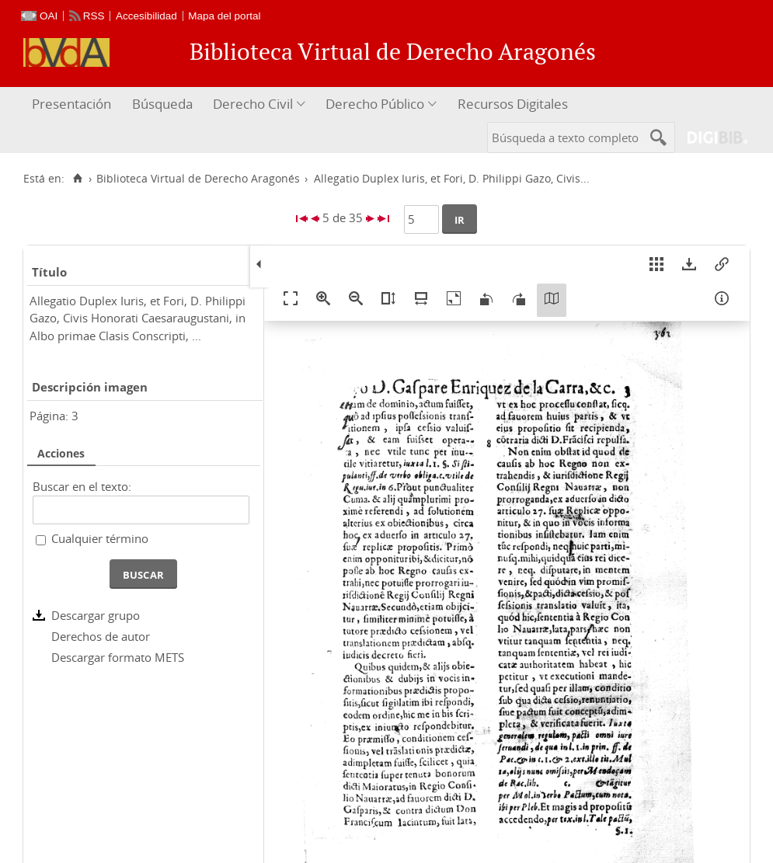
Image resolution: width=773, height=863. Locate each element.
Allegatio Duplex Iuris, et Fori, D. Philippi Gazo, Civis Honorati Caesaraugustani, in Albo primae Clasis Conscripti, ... (137, 318)
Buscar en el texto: (82, 486)
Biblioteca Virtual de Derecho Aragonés (198, 179)
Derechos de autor (100, 636)
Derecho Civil (253, 104)
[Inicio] (77, 178)
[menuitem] (73, 104)
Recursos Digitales (513, 104)
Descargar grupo (95, 615)
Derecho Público (375, 104)
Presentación (71, 104)
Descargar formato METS (117, 657)
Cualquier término (99, 538)
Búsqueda (162, 104)
